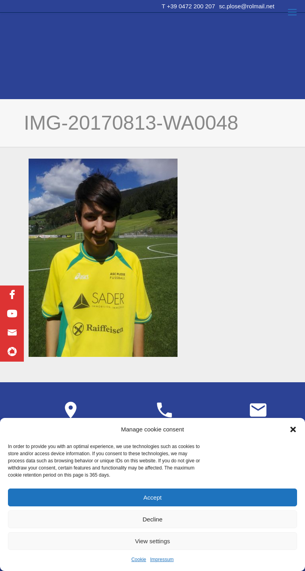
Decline (152, 519)
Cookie (138, 559)
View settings (152, 541)
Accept (152, 497)
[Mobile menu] (292, 12)
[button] (293, 429)
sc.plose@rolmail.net (246, 6)
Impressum (162, 559)
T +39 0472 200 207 (188, 6)
